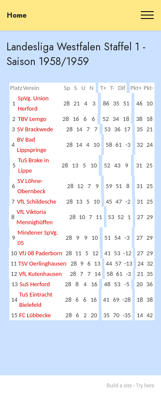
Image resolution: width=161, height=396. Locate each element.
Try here (145, 386)
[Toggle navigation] (147, 15)
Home (17, 15)
